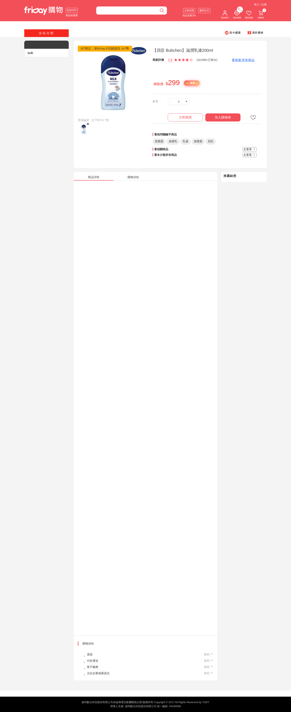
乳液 (185, 141)
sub (30, 53)
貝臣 (210, 141)
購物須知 (88, 643)
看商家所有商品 (243, 60)
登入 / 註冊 (260, 4)
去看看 (249, 149)
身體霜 (198, 141)
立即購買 (185, 117)
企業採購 (189, 10)
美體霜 (159, 141)
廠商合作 (204, 10)
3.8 (170, 60)
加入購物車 (223, 117)
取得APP (72, 10)
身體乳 (173, 141)
